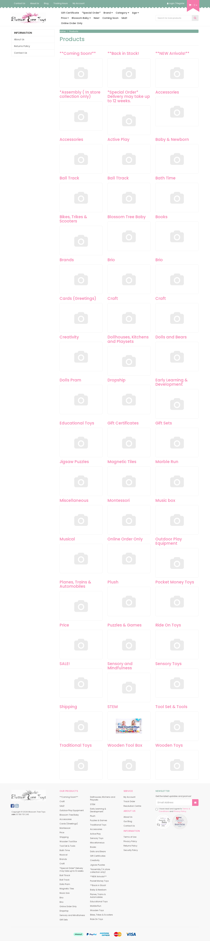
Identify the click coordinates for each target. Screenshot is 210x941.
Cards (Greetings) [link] (69, 823)
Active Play (118, 139)
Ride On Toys (168, 625)
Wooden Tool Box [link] (68, 841)
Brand (108, 12)
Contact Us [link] (20, 52)
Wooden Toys (169, 745)
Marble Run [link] (95, 906)
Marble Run (166, 461)
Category (122, 12)
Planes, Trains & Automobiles (75, 584)
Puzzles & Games (124, 625)
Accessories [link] (66, 819)
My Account (78, 3)
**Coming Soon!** (78, 53)
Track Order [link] (129, 801)
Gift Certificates (123, 423)
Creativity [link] (95, 860)
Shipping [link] (64, 837)
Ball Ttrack (118, 178)
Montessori (118, 500)
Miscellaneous (74, 500)
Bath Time (165, 178)
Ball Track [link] (64, 879)
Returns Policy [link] (22, 46)
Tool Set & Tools (171, 706)
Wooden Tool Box (124, 745)
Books (161, 217)
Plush (112, 582)
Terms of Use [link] (130, 836)
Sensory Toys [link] (96, 838)
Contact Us (19, 3)
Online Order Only (71, 23)
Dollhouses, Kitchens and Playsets (128, 339)
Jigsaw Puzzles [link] (97, 864)
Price (65, 18)
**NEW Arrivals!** (172, 53)
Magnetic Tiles (121, 461)
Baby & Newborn (172, 139)
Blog (46, 3)
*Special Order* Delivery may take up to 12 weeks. (128, 96)
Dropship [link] (64, 910)
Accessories (167, 92)
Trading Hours (60, 3)
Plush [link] (92, 816)
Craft (112, 298)
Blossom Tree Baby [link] (69, 814)
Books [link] (93, 847)
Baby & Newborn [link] (98, 889)
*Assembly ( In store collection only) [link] (100, 870)
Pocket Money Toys (174, 582)
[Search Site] (195, 18)
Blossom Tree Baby (126, 217)
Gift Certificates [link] (97, 855)
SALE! (124, 18)
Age (135, 12)
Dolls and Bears (171, 337)
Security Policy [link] (131, 850)
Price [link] (62, 832)
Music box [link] (65, 893)
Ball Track (69, 178)
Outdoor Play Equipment (168, 541)
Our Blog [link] (128, 821)
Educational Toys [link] (99, 901)
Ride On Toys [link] (96, 919)
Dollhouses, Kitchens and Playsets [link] (102, 798)
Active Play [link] (95, 833)
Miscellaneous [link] (97, 842)
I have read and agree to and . (173, 810)
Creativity (69, 337)
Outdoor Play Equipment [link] (72, 810)
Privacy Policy (180, 811)
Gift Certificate (70, 12)
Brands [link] (63, 859)
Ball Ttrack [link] (65, 875)
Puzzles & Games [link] (98, 820)
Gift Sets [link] (64, 919)
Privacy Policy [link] (130, 841)
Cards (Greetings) (78, 298)
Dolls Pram (70, 380)
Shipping (68, 706)
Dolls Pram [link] (65, 884)
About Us (34, 3)
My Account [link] (129, 797)
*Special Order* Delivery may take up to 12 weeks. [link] (72, 869)
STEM (112, 706)
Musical (67, 539)
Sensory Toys (168, 663)
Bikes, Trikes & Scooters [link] (101, 914)
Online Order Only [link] (68, 906)
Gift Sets (163, 423)
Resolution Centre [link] (132, 806)
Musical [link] (63, 854)
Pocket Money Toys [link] (99, 880)
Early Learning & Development (171, 382)
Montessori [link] (65, 828)
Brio (111, 260)
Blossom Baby (81, 18)
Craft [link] (62, 801)
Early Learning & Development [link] (98, 810)
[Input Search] (174, 18)
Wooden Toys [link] (97, 910)
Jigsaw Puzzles (74, 461)
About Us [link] (19, 39)
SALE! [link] (62, 806)
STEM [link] (92, 804)
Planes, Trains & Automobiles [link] (98, 895)
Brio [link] (61, 897)
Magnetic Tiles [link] (67, 888)
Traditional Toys (76, 745)
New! (96, 18)
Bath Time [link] (65, 850)
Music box (165, 500)
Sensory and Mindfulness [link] (72, 915)
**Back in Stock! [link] (98, 885)
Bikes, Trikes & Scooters (73, 219)
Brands (67, 260)
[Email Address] (174, 802)
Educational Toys (77, 423)
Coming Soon (110, 18)
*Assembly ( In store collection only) (80, 94)
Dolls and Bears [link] (98, 851)
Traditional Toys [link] (98, 824)
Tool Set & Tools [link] (67, 845)
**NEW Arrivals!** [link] (98, 876)
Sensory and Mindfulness (120, 666)
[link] (12, 806)
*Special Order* (91, 12)
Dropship (116, 380)
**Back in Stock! (123, 53)
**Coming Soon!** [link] (69, 797)
